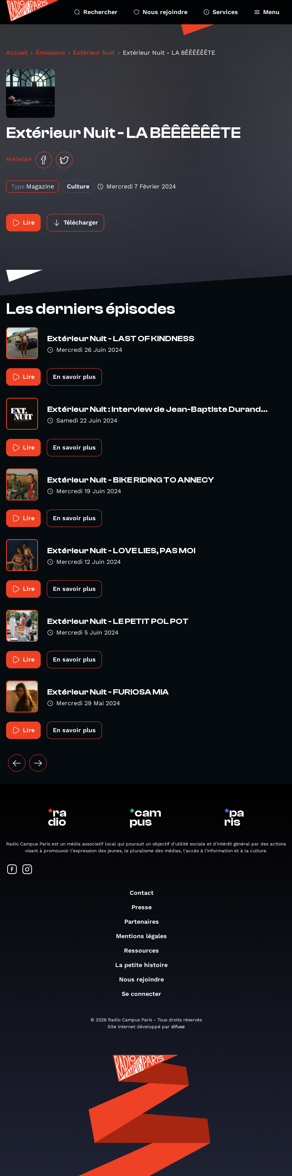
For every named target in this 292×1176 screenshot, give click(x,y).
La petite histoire (145, 965)
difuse (178, 1026)
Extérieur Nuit (94, 52)
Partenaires (145, 921)
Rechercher (95, 12)
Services (220, 12)
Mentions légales (145, 936)
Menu (266, 12)
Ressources (145, 950)
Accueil (17, 52)
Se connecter (145, 993)
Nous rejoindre (160, 12)
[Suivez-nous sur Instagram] (27, 870)
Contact (145, 892)
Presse (145, 907)
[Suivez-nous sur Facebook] (12, 870)
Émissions (50, 52)
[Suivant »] (38, 763)
